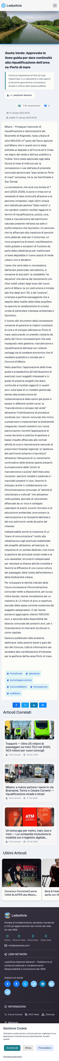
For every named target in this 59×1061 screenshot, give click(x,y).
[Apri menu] (55, 5)
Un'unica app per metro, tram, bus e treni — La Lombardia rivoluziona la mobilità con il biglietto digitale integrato (28, 834)
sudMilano (13, 693)
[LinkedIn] (42, 984)
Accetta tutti (12, 1051)
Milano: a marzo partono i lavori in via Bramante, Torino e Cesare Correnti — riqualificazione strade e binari (30, 790)
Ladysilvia (11, 5)
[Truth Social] (7, 992)
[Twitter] (25, 984)
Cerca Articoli (13, 1014)
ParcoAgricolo (39, 686)
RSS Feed (32, 1014)
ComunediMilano (17, 686)
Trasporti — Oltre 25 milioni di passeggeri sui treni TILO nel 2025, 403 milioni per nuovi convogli (28, 747)
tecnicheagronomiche (19, 680)
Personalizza (45, 1051)
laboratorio (33, 673)
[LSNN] (51, 984)
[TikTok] (34, 984)
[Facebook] (7, 984)
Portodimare (14, 673)
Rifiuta (28, 1051)
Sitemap (48, 1014)
